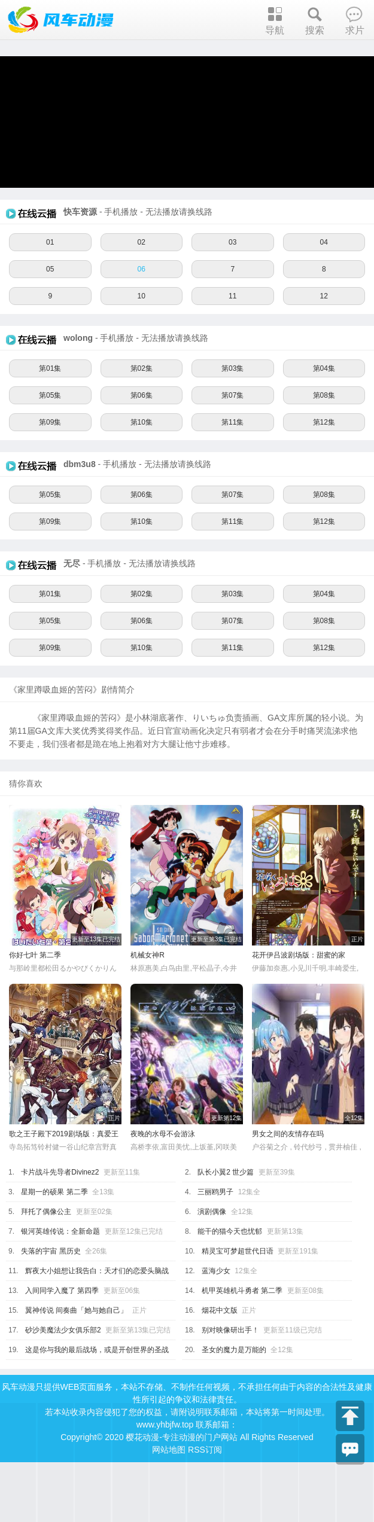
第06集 (141, 395)
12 (324, 296)
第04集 (324, 368)
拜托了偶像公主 (46, 1211)
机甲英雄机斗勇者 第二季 (242, 1290)
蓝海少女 (216, 1271)
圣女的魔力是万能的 (234, 1350)
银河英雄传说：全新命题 (60, 1231)
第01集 (50, 368)
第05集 (50, 395)
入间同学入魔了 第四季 (62, 1290)
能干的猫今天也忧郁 (229, 1231)
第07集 (232, 395)
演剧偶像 (211, 1211)
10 (141, 296)
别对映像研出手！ (230, 1330)
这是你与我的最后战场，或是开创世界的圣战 (97, 1350)
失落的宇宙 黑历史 (50, 1251)
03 (232, 242)
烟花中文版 (220, 1310)
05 (50, 269)
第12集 (324, 422)
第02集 (141, 368)
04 (324, 242)
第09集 (50, 422)
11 (232, 296)
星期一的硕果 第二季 (54, 1192)
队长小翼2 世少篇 (225, 1172)
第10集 (141, 422)
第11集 (232, 422)
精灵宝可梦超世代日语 (237, 1251)
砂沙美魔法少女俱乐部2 (63, 1330)
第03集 (232, 368)
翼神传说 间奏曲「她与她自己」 (76, 1310)
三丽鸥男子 (215, 1192)
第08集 (324, 395)
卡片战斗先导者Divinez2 (60, 1172)
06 (141, 269)
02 (141, 242)
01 (50, 242)
